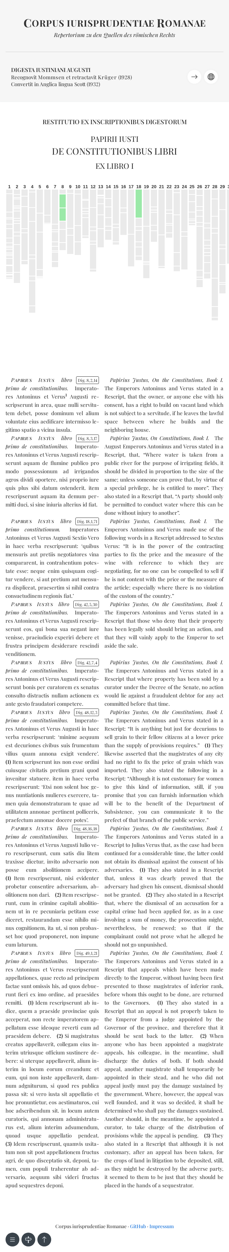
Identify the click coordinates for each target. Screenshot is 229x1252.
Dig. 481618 (86, 828)
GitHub (138, 1226)
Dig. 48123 (87, 712)
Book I (214, 379)
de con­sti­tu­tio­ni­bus (44, 388)
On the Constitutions (177, 379)
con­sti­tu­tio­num (42, 529)
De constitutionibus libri (114, 151)
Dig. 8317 (88, 438)
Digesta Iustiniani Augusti (51, 69)
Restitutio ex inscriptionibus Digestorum (115, 122)
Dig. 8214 (88, 380)
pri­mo (12, 388)
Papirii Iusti (115, 139)
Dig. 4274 (87, 662)
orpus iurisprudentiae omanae (115, 23)
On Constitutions (170, 438)
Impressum (161, 1226)
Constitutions (169, 521)
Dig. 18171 (87, 521)
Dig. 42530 (86, 604)
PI (32, 379)
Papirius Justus (129, 379)
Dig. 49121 (87, 953)
